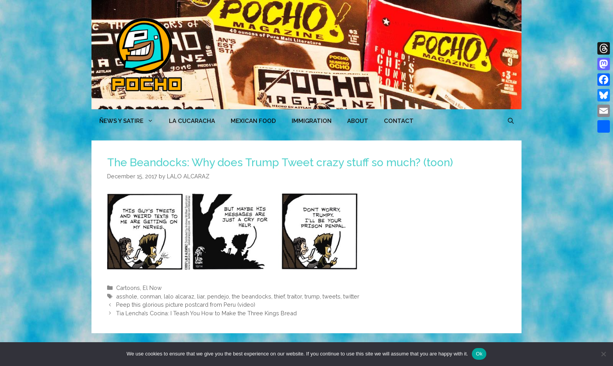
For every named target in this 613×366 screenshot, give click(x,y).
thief (279, 296)
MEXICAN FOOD (253, 120)
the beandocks (251, 296)
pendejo (218, 296)
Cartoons (128, 287)
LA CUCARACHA (192, 120)
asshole (126, 296)
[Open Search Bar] (511, 121)
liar (200, 296)
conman (150, 296)
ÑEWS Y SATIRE (130, 121)
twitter (351, 296)
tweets (332, 296)
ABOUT (357, 120)
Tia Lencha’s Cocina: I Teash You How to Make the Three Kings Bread (206, 313)
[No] (603, 354)
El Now (152, 287)
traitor (294, 296)
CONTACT (399, 120)
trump (312, 296)
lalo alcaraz (179, 296)
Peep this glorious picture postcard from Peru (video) (185, 304)
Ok (479, 354)
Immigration (312, 120)
